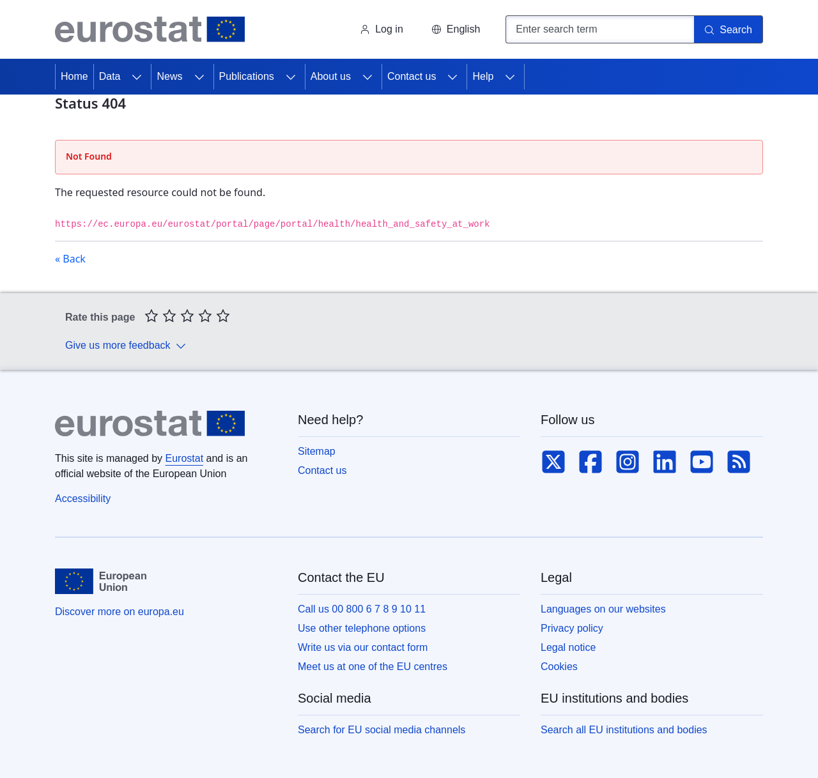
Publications (246, 76)
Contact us (411, 76)
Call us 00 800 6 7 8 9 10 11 (362, 609)
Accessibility (83, 498)
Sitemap (317, 451)
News (169, 76)
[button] (455, 29)
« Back (70, 259)
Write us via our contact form (363, 647)
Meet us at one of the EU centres (372, 666)
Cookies (559, 666)
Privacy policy (572, 628)
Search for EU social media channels (381, 729)
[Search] (728, 29)
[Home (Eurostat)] (150, 29)
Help (482, 76)
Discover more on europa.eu (119, 611)
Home (74, 76)
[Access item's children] (137, 77)
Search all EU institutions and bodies (624, 729)
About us (331, 76)
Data (110, 76)
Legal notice (568, 647)
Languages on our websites (603, 609)
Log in (381, 29)
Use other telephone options (362, 628)
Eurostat (185, 458)
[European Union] (100, 581)
